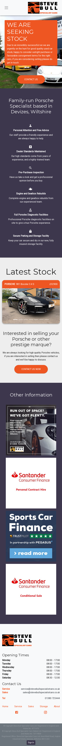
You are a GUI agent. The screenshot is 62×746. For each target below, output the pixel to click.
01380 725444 (52, 698)
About (57, 706)
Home (5, 706)
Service (18, 706)
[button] (6, 302)
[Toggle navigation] (6, 8)
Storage (44, 706)
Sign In (31, 742)
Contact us (31, 79)
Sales (31, 706)
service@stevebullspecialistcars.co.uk (40, 689)
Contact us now (31, 369)
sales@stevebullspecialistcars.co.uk (41, 692)
